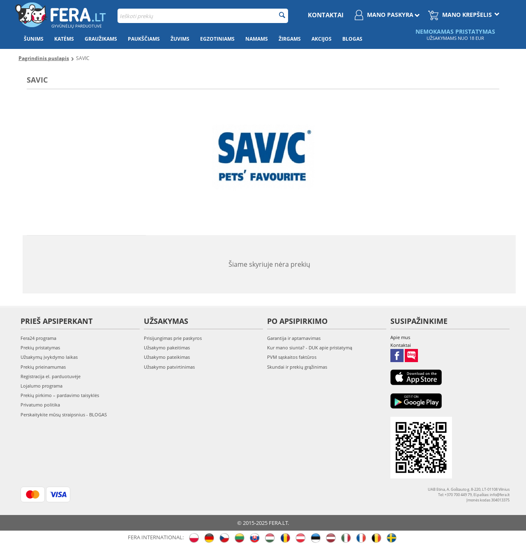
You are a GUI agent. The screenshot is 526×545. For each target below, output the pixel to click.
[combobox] (203, 16)
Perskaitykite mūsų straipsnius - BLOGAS (64, 414)
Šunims (34, 38)
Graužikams (101, 38)
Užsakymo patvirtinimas (169, 367)
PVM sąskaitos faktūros (291, 357)
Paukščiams (144, 38)
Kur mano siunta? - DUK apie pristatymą (309, 347)
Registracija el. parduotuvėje (51, 376)
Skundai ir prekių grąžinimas (297, 367)
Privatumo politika (40, 405)
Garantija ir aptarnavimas (294, 338)
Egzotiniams (217, 38)
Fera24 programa (38, 338)
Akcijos (321, 38)
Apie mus (400, 337)
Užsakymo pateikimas (167, 357)
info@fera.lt (500, 494)
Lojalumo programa (41, 386)
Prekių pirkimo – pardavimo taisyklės (60, 395)
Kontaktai (326, 15)
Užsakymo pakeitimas (167, 347)
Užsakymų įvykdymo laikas (49, 357)
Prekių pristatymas (40, 347)
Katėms (64, 38)
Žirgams (290, 38)
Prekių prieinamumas (43, 367)
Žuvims (180, 38)
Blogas (352, 38)
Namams (256, 38)
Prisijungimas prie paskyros (173, 338)
